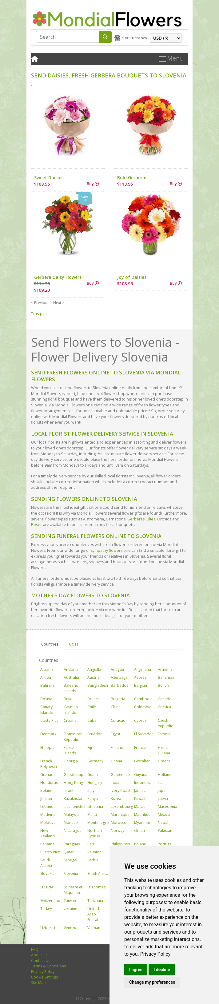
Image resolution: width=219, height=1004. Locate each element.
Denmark (48, 734)
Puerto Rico (50, 852)
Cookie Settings (44, 977)
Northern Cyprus (95, 833)
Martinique (120, 814)
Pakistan (165, 830)
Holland (165, 774)
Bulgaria (118, 699)
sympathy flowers (106, 550)
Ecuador (94, 734)
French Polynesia (48, 763)
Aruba (45, 677)
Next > (58, 302)
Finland (117, 747)
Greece (164, 761)
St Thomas (96, 887)
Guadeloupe (75, 774)
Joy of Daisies (131, 277)
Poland (140, 844)
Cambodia (143, 699)
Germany (95, 761)
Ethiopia (47, 747)
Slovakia (47, 873)
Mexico (164, 814)
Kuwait (139, 798)
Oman (139, 830)
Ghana (116, 761)
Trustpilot (39, 313)
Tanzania (95, 900)
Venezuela (73, 927)
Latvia (163, 798)
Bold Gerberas (132, 177)
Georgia (71, 761)
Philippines (120, 844)
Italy (90, 790)
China (116, 707)
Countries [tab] (49, 644)
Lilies (150, 519)
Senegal (70, 860)
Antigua (117, 669)
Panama (47, 844)
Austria (93, 677)
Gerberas (136, 519)
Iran (161, 782)
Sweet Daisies (48, 177)
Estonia (164, 734)
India (115, 782)
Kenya (92, 798)
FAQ (34, 949)
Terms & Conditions (48, 966)
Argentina (142, 669)
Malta (92, 814)
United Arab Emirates (94, 914)
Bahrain (47, 685)
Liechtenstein (75, 806)
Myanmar (142, 822)
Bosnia (46, 699)
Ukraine (70, 908)
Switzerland (50, 900)
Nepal (163, 822)
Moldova (48, 822)
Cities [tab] (73, 644)
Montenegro (98, 822)
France (140, 747)
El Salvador (143, 734)
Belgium (141, 685)
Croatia (70, 720)
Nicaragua (73, 830)
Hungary (94, 782)
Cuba (92, 720)
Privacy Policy (155, 954)
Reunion (94, 852)
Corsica (164, 707)
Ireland (46, 790)
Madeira (47, 814)
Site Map (38, 982)
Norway (117, 830)
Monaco (71, 822)
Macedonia (167, 806)
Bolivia (163, 685)
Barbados (119, 685)
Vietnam (94, 927)
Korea (116, 798)
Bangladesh (97, 685)
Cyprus (140, 720)
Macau (139, 806)
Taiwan (70, 900)
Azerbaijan (120, 677)
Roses (36, 524)
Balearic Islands (71, 688)
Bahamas (166, 677)
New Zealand (47, 833)
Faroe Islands (70, 750)
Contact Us (40, 960)
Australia (71, 677)
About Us (39, 955)
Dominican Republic (73, 736)
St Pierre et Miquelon (73, 889)
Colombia (142, 707)
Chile (91, 707)
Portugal (165, 844)
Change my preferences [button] (152, 982)
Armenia (165, 669)
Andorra (71, 669)
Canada (164, 699)
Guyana (140, 774)
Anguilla (94, 669)
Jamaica (141, 790)
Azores (140, 677)
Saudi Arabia (46, 862)
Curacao (118, 720)
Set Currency (134, 38)
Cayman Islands (71, 709)
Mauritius (142, 814)
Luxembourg (122, 806)
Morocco (118, 822)
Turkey (46, 908)
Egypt (115, 734)
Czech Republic (165, 723)
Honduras (49, 782)
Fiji (89, 747)
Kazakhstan (73, 798)
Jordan (46, 798)
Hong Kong (73, 782)
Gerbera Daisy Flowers (58, 277)
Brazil (69, 699)
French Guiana (164, 750)
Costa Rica (49, 720)
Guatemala (120, 774)
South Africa (97, 873)
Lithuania (95, 806)
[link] (155, 954)
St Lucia (46, 887)
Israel (68, 790)
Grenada (48, 774)
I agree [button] (135, 969)
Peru (91, 844)
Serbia (92, 860)
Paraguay (72, 844)
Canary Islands (46, 709)
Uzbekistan (50, 927)
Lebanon (48, 806)
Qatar (69, 852)
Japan (163, 790)
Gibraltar (142, 761)
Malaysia (71, 814)
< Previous (40, 302)
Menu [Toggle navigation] (171, 59)
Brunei (93, 699)
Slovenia (71, 873)
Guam (92, 774)
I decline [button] (161, 969)
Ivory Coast (120, 790)
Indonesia (142, 782)
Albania (47, 669)
